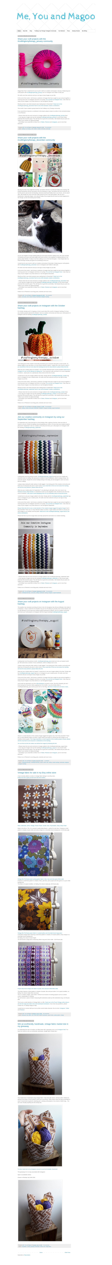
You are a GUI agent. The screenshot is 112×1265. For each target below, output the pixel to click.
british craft (45, 762)
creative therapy (32, 296)
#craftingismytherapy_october (39, 314)
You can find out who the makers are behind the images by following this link (37, 743)
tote (44, 1246)
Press (68, 31)
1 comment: (46, 760)
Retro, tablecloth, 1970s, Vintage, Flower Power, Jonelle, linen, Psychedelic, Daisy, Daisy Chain (42, 825)
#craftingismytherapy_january (34, 92)
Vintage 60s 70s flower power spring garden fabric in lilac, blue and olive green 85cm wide (41, 879)
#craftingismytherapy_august (45, 476)
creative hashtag (55, 762)
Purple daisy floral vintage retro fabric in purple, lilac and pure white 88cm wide (38, 988)
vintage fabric (48, 1246)
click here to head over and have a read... (58, 686)
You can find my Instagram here (54, 99)
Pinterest (47, 122)
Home (19, 31)
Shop (31, 31)
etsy (27, 1015)
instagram (41, 408)
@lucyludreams (40, 683)
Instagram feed (62, 1029)
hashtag (46, 592)
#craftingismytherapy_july (44, 661)
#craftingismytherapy (26, 592)
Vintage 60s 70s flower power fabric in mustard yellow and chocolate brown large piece (40, 933)
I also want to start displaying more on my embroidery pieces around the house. (47, 493)
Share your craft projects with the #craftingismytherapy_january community (35, 40)
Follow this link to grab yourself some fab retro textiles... (32, 777)
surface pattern (57, 1015)
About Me (25, 31)
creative (35, 128)
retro (33, 1015)
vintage (62, 1015)
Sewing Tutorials (76, 31)
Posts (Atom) (27, 1255)
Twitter (42, 122)
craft (32, 128)
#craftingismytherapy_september (32, 427)
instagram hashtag (45, 296)
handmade (48, 128)
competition (24, 1246)
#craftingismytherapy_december (28, 264)
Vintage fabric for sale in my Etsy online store (37, 773)
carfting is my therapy (26, 128)
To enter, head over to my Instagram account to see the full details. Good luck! (37, 1169)
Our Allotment (61, 31)
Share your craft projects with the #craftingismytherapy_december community (36, 139)
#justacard (24, 1015)
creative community (41, 128)
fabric (30, 1015)
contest (28, 1246)
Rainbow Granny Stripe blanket (26, 491)
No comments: (48, 127)
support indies (50, 1015)
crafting (23, 408)
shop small (36, 1015)
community (24, 296)
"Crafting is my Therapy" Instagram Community (45, 31)
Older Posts (67, 1252)
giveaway (32, 1246)
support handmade (56, 408)
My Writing (84, 31)
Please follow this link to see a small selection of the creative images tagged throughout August (42, 508)
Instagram (54, 122)
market (41, 1246)
